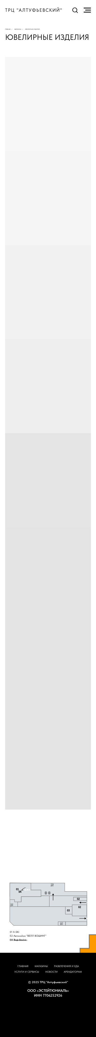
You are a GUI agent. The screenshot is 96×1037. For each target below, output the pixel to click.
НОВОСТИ (51, 971)
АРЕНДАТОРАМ (73, 971)
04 (20, 891)
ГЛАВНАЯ (22, 966)
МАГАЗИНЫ (41, 966)
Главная (7, 29)
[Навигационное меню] (87, 10)
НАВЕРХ (48, 1005)
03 (68, 910)
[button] (75, 10)
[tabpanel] (48, 916)
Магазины (17, 29)
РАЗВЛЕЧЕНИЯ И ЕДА (66, 966)
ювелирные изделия (32, 29)
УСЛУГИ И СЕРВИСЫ (26, 971)
